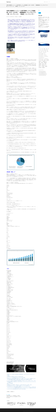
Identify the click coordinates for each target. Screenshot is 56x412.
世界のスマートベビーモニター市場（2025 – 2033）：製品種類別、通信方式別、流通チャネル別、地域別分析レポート (43, 25)
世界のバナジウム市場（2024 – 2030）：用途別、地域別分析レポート (21, 403)
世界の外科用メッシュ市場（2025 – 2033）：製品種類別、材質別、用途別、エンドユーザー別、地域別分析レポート (43, 18)
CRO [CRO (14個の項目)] (46, 48)
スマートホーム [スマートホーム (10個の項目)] (46, 56)
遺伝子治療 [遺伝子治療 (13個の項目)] (40, 67)
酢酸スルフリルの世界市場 (10, 383)
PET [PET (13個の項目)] (39, 51)
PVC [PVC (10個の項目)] (43, 51)
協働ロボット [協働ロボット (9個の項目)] (40, 61)
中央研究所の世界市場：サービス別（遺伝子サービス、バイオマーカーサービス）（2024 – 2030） (11, 403)
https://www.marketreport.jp (42, 71)
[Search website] (49, 2)
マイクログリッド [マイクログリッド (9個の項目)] (46, 58)
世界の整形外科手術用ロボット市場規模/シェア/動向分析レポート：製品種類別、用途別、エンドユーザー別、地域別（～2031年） (43, 20)
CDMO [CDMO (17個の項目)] (44, 48)
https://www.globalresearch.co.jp (42, 73)
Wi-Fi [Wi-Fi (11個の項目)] (47, 51)
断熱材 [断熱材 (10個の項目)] (42, 62)
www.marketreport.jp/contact (10, 362)
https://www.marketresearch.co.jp (43, 74)
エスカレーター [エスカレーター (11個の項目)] (40, 52)
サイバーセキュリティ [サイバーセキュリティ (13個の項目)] (41, 56)
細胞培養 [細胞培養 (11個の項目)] (43, 66)
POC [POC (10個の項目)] (41, 51)
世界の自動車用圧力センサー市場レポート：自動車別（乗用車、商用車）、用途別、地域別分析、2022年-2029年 (31, 404)
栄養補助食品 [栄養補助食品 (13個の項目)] (45, 62)
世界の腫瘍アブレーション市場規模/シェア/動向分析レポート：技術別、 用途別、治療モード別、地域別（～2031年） (19, 384)
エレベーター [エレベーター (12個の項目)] (44, 52)
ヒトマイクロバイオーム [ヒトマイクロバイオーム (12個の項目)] (41, 57)
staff (8, 16)
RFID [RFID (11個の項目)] (45, 51)
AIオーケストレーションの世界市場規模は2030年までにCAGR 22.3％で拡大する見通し (16, 377)
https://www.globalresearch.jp (42, 72)
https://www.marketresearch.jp (42, 75)
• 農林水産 (8, 375)
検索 (38, 10)
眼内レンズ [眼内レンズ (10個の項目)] (40, 66)
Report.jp (9, 1)
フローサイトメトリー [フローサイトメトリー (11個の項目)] (41, 58)
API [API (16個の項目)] (42, 48)
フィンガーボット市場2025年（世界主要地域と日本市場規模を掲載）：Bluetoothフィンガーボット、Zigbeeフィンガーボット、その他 (21, 380)
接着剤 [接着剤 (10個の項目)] (39, 62)
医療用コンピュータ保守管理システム (11, 391)
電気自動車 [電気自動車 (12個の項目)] (43, 67)
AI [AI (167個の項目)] (40, 48)
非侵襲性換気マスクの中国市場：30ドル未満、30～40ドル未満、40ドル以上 (15, 376)
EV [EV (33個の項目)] (48, 48)
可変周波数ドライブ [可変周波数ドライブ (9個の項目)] (45, 61)
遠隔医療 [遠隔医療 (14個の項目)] (46, 66)
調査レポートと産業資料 (18, 16)
